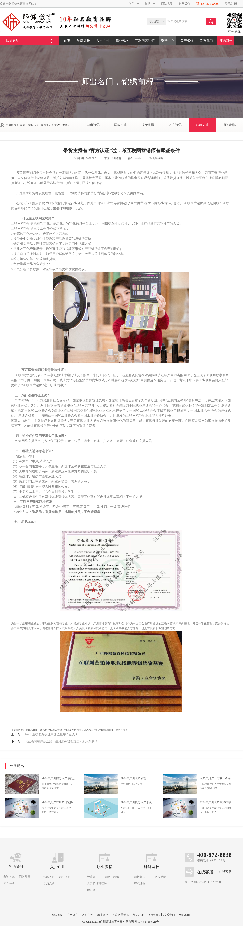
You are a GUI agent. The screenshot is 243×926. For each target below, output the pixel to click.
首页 (67, 40)
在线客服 (225, 872)
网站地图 (167, 3)
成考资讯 (147, 125)
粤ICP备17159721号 (147, 921)
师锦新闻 (229, 125)
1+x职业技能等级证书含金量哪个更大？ (51, 734)
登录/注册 (231, 3)
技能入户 (49, 877)
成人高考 (9, 883)
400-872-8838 (214, 855)
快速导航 (30, 40)
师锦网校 (225, 40)
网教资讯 (120, 125)
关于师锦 (186, 40)
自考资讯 (93, 125)
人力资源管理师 (97, 883)
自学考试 (9, 876)
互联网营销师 (145, 40)
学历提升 (83, 40)
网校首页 (139, 876)
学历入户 (49, 883)
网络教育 (24, 876)
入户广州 (102, 40)
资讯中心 (167, 40)
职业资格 (122, 40)
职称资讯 (46, 124)
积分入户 (64, 877)
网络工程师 (112, 876)
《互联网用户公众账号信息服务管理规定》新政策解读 (61, 741)
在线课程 (139, 883)
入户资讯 (175, 125)
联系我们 (184, 3)
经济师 (91, 876)
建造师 (91, 890)
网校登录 (160, 876)
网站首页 (57, 914)
